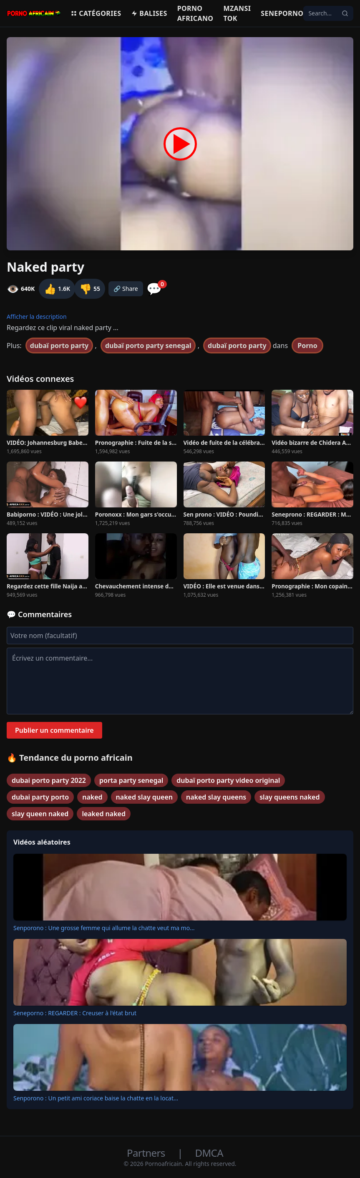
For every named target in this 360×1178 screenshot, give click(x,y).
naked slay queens (216, 797)
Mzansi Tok (237, 13)
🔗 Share (125, 289)
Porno (307, 345)
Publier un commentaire (54, 730)
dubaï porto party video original (228, 780)
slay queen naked (40, 813)
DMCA (209, 1153)
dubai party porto (40, 797)
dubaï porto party (59, 345)
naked (92, 797)
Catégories (95, 13)
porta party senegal (131, 780)
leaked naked (104, 813)
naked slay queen (144, 797)
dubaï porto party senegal (148, 345)
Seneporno (282, 13)
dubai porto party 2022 (49, 780)
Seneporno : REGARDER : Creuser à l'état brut (74, 1013)
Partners (147, 1153)
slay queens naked (289, 797)
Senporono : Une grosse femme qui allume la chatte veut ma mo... (103, 928)
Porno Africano (195, 13)
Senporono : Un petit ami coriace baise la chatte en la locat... (95, 1098)
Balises (149, 13)
